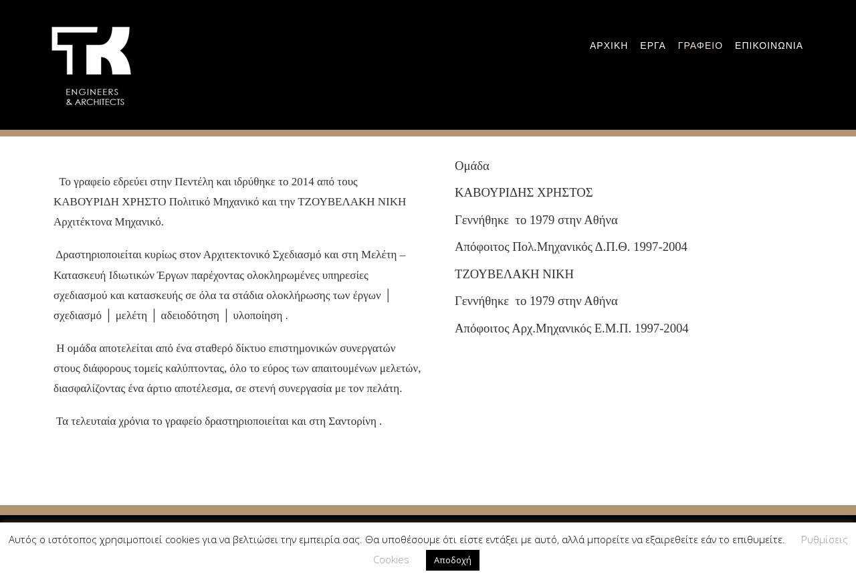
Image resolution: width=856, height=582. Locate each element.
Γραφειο (700, 45)
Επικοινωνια (769, 45)
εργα (652, 45)
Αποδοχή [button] (452, 560)
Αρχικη (609, 45)
